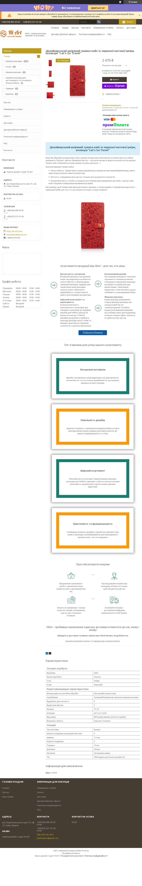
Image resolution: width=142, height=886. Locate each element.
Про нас (75, 28)
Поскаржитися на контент (72, 856)
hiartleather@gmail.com (16, 235)
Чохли (8, 67)
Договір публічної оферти (63, 34)
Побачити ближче (93, 332)
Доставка (131, 28)
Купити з (116, 86)
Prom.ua (85, 851)
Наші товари (7, 797)
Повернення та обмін (103, 28)
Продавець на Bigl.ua (71, 853)
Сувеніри (9, 88)
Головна (55, 28)
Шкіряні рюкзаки (13, 72)
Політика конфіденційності (92, 34)
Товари (65, 28)
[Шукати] (99, 22)
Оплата (120, 28)
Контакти (86, 28)
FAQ (109, 34)
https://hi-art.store (14, 231)
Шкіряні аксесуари (14, 61)
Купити (116, 79)
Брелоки (9, 94)
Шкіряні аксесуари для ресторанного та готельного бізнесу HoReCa (19, 80)
